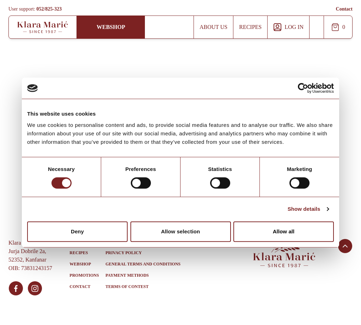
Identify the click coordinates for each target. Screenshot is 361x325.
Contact (344, 9)
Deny (77, 231)
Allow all (284, 231)
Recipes (250, 27)
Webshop (111, 27)
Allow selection (180, 231)
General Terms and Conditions (142, 264)
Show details (304, 209)
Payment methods (127, 275)
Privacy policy (123, 252)
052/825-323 (49, 9)
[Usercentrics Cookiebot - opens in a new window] (303, 88)
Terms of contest (126, 286)
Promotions (84, 275)
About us (213, 27)
